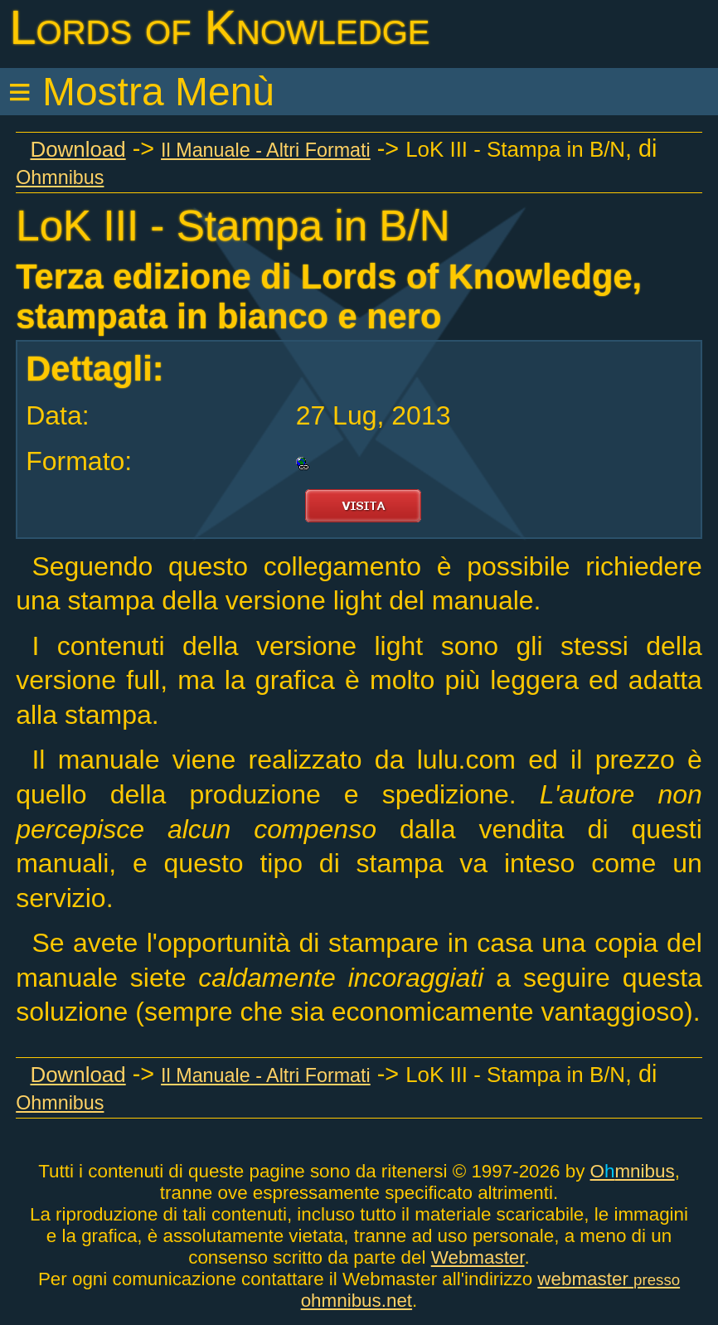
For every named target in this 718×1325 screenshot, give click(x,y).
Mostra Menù (158, 92)
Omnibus (632, 1171)
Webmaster (478, 1257)
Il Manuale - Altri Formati (266, 150)
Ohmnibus (60, 177)
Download (77, 149)
